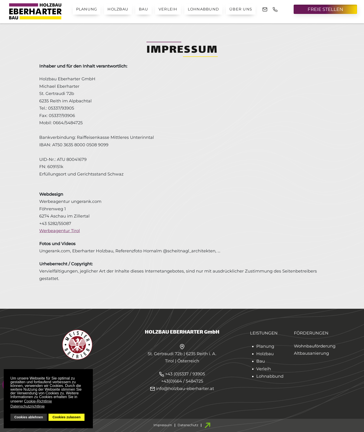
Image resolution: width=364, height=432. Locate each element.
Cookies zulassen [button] (66, 417)
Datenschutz (188, 425)
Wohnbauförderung (314, 346)
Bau (143, 9)
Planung (86, 9)
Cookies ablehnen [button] (28, 417)
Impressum (162, 425)
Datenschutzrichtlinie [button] (27, 406)
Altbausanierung (311, 353)
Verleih (168, 9)
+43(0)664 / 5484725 (182, 381)
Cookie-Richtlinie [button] (38, 401)
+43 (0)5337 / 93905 (185, 374)
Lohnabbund (203, 9)
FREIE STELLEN (325, 9)
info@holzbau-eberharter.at (182, 388)
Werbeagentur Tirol (59, 230)
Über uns (240, 9)
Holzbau (117, 9)
